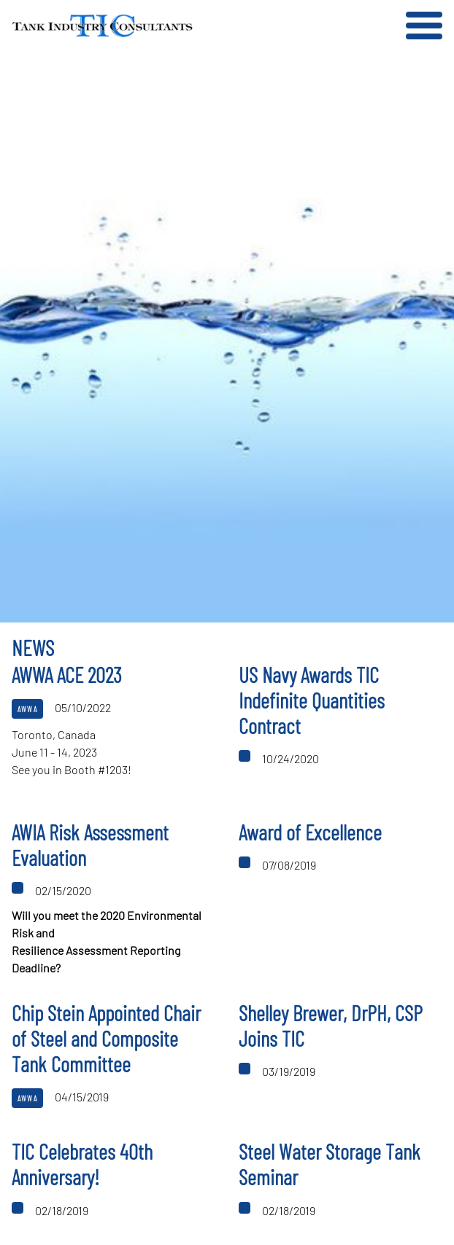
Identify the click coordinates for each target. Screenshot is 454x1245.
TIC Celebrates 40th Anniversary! (82, 1164)
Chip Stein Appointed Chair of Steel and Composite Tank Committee (106, 1038)
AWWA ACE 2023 (67, 674)
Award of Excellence (310, 832)
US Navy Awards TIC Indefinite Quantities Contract (312, 700)
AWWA (27, 709)
